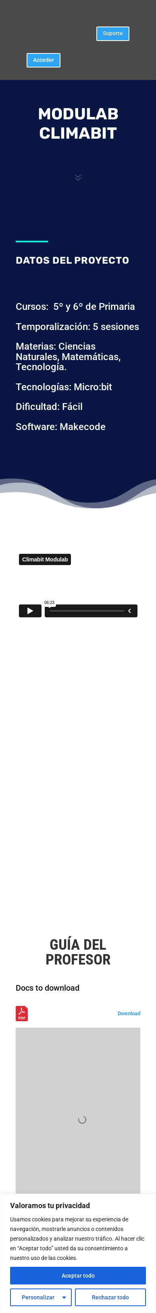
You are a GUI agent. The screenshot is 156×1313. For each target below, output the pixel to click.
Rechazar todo (110, 1297)
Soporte (113, 33)
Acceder (43, 60)
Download (129, 1013)
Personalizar (38, 1297)
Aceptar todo (78, 1275)
